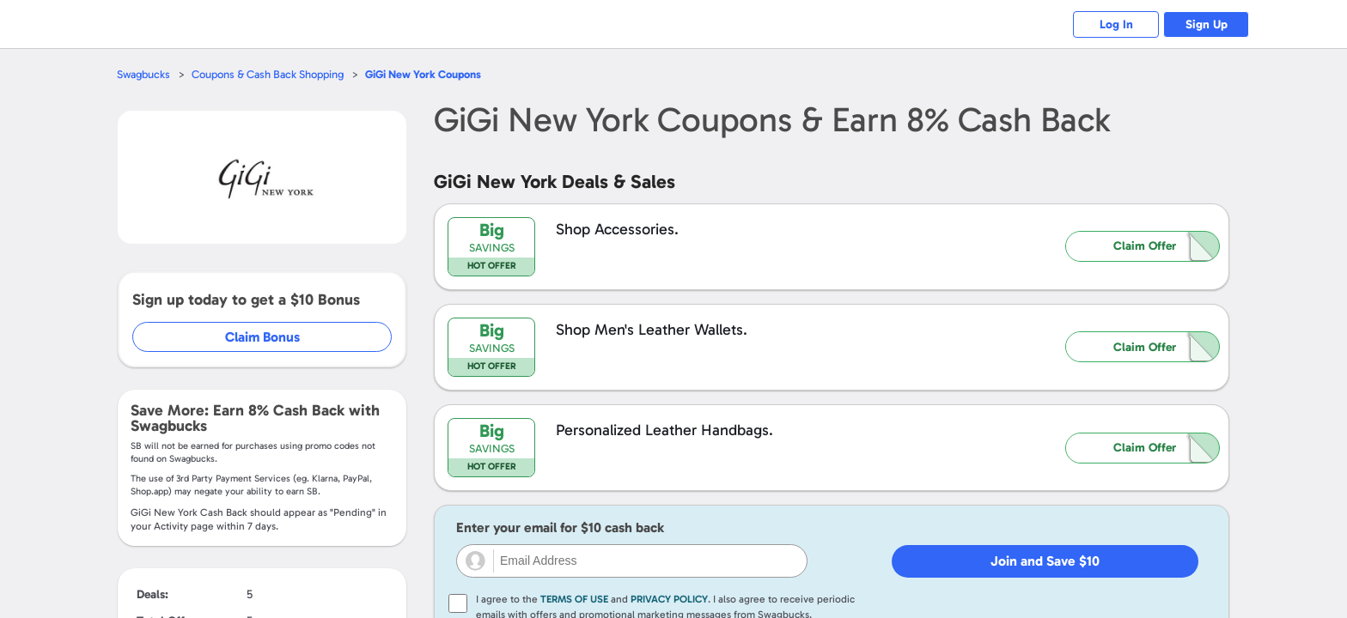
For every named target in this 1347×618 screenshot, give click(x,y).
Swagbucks (143, 74)
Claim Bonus (262, 337)
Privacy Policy (669, 599)
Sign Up (1206, 24)
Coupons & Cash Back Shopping (268, 74)
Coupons (423, 74)
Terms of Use (574, 599)
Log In (1116, 24)
